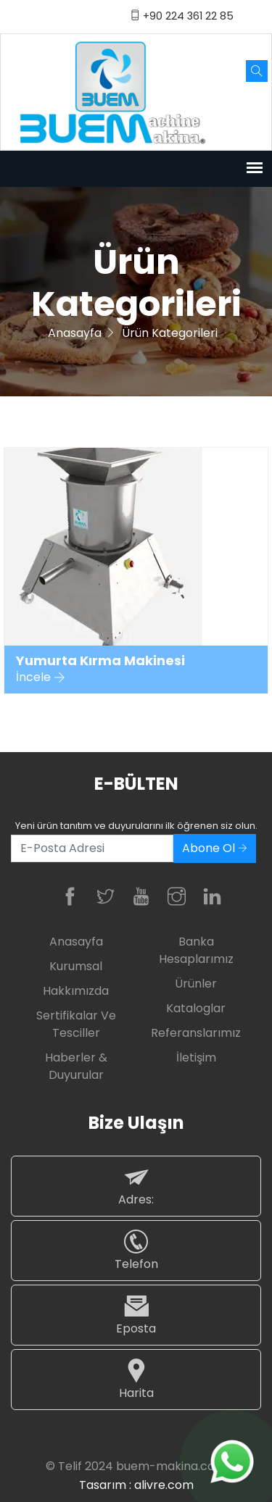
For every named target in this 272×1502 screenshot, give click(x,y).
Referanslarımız (196, 1033)
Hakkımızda (76, 990)
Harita (136, 1379)
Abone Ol (214, 848)
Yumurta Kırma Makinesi (100, 661)
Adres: (136, 1186)
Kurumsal (75, 966)
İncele (40, 677)
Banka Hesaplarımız (196, 950)
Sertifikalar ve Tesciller (76, 1024)
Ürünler (196, 983)
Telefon (136, 1250)
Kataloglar (196, 1008)
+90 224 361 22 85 (182, 16)
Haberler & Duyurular (76, 1066)
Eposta (136, 1315)
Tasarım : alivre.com (136, 1485)
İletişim (196, 1057)
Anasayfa (75, 333)
